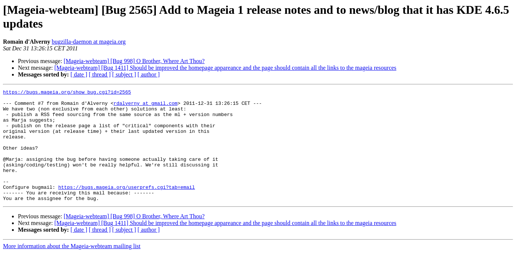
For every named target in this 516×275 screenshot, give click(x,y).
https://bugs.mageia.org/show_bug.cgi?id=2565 (67, 93)
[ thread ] (100, 74)
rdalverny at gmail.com (145, 106)
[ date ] (78, 74)
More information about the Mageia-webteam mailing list (72, 268)
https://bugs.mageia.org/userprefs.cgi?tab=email (126, 207)
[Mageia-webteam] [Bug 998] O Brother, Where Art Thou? (134, 61)
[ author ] (149, 74)
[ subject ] (124, 74)
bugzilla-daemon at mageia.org (89, 41)
